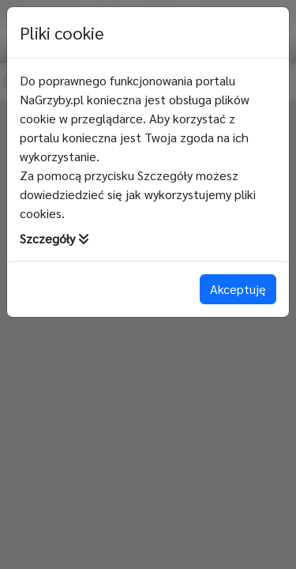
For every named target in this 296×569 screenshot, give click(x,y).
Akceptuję (238, 289)
